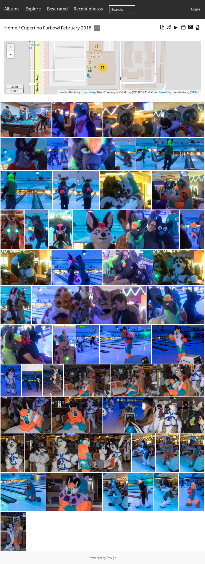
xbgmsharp (88, 92)
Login (195, 9)
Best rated (57, 9)
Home (10, 28)
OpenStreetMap (161, 92)
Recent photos (88, 9)
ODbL (195, 92)
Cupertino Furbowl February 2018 (56, 28)
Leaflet (63, 92)
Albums (11, 9)
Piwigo (111, 557)
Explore (33, 9)
